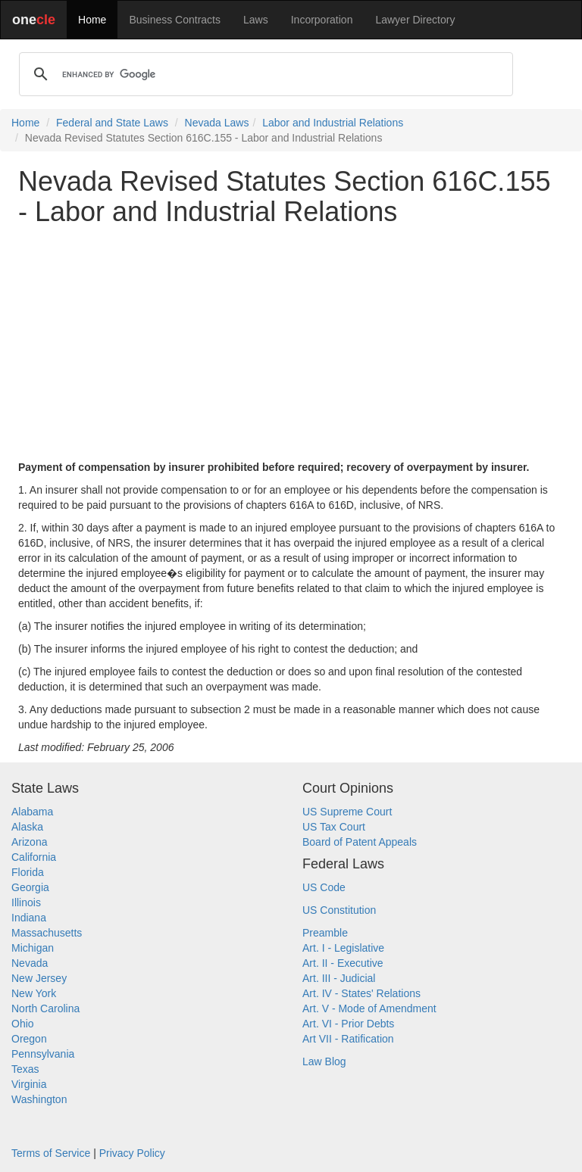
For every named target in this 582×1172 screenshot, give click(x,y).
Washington (39, 1099)
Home (92, 20)
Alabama (32, 812)
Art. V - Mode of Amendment (369, 1008)
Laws (255, 20)
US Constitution (339, 910)
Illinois (26, 902)
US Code (324, 887)
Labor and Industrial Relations (332, 123)
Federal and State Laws (112, 123)
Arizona (29, 842)
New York (33, 993)
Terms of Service (50, 1153)
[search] (263, 74)
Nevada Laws (217, 123)
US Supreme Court (347, 812)
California (33, 857)
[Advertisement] (291, 343)
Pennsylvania (42, 1054)
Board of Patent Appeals (359, 842)
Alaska (27, 827)
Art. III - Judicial (338, 978)
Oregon (29, 1039)
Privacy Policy (132, 1153)
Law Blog (324, 1061)
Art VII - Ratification (348, 1039)
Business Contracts (175, 20)
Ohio (22, 1024)
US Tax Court (333, 827)
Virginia (28, 1084)
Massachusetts (46, 933)
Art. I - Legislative (343, 948)
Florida (27, 872)
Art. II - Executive (342, 963)
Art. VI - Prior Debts (348, 1024)
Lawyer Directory (415, 20)
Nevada (29, 963)
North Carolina (45, 1008)
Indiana (28, 918)
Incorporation (322, 20)
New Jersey (39, 978)
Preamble (325, 933)
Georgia (30, 887)
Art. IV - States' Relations (361, 993)
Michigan (32, 948)
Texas (25, 1069)
